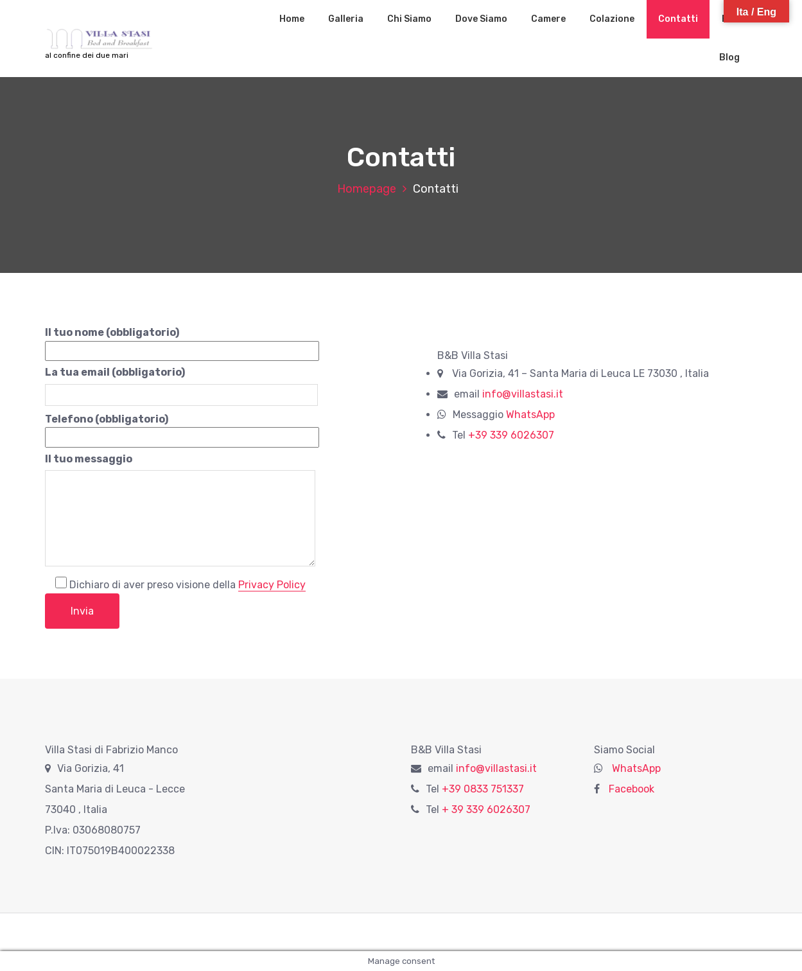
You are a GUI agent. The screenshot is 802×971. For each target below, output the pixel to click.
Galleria (345, 18)
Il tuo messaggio (180, 512)
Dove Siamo (481, 18)
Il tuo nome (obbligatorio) (182, 341)
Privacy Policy (272, 585)
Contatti (678, 18)
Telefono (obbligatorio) (182, 428)
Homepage (366, 189)
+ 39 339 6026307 (486, 809)
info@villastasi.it (522, 394)
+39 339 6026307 (511, 435)
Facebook (630, 789)
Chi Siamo (409, 18)
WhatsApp (530, 414)
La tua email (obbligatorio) (181, 383)
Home (291, 18)
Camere (548, 18)
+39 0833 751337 (483, 789)
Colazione (611, 18)
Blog (729, 57)
